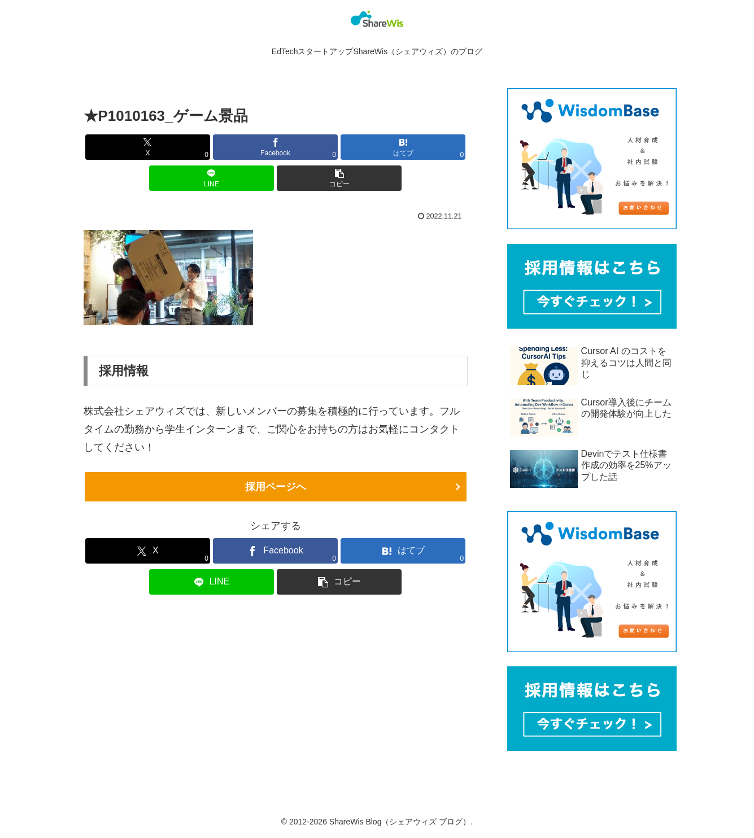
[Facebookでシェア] (275, 147)
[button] (339, 178)
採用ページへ (275, 486)
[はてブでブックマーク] (403, 147)
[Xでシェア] (147, 147)
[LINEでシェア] (211, 178)
